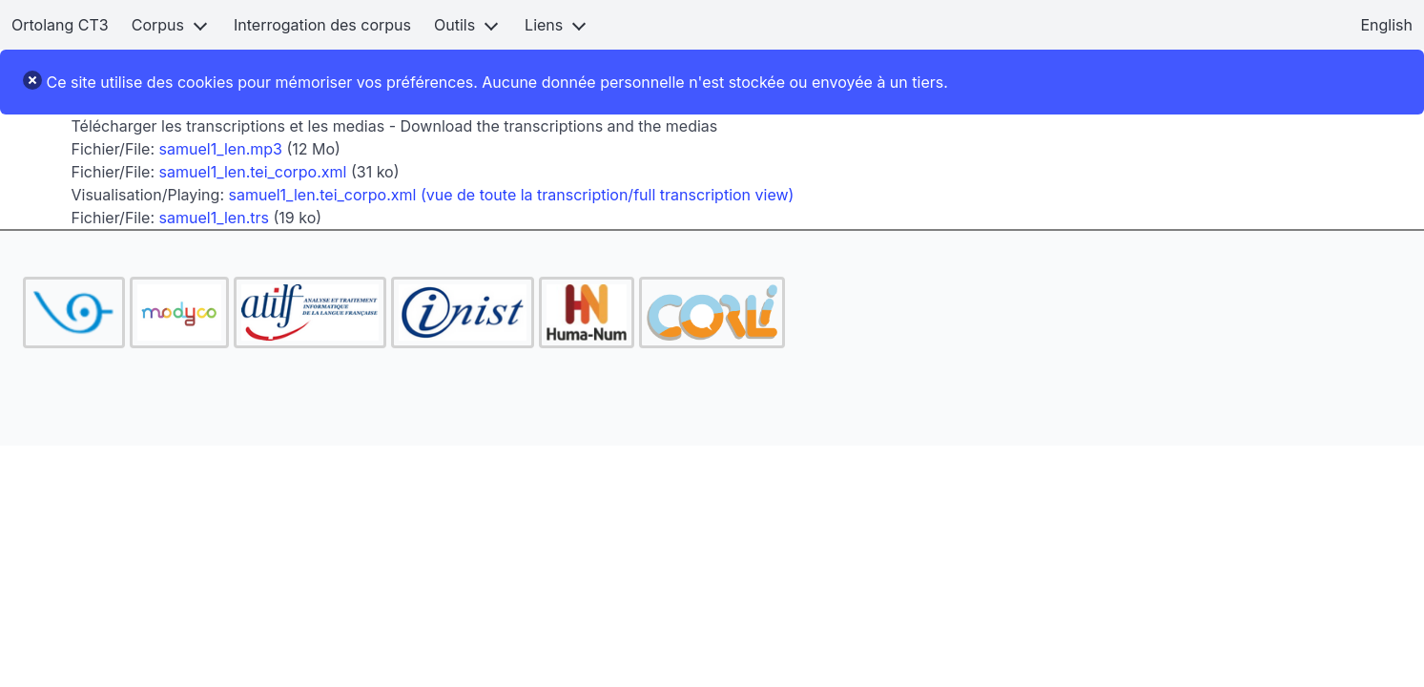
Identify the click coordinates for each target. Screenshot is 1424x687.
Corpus (158, 24)
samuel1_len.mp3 (220, 148)
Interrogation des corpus (322, 24)
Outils (454, 24)
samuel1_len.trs (214, 217)
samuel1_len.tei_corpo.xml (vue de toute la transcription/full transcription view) (512, 194)
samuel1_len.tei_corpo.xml (253, 171)
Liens (544, 24)
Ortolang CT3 (60, 24)
